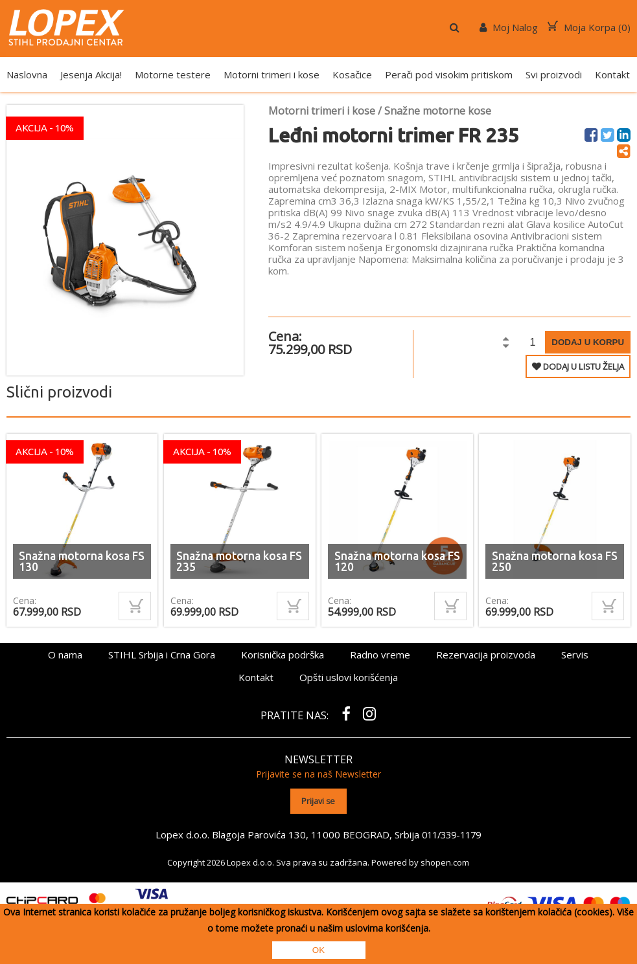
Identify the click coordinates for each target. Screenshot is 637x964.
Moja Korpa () (589, 27)
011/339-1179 (452, 833)
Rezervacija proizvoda (485, 654)
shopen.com (445, 861)
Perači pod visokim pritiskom (449, 74)
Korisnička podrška (282, 654)
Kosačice (352, 74)
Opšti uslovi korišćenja (348, 677)
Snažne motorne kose (437, 111)
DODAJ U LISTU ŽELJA (578, 366)
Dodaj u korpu (587, 342)
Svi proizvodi (554, 74)
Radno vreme (380, 654)
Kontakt (612, 74)
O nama (65, 654)
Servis (574, 654)
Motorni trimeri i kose (271, 74)
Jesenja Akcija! (91, 74)
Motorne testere (173, 74)
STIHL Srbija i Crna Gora (161, 654)
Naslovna (26, 74)
